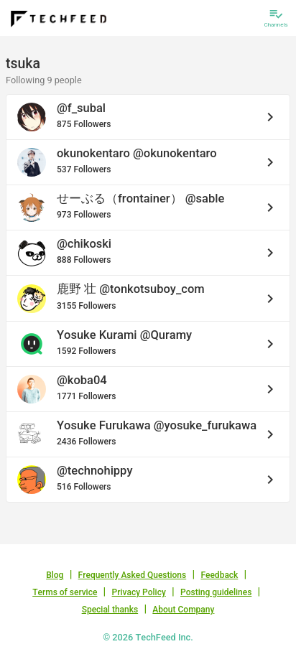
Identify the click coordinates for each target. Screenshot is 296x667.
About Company (183, 610)
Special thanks (110, 610)
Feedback (219, 575)
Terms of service (64, 592)
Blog (54, 575)
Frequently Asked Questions (132, 575)
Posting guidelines (215, 592)
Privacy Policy (139, 592)
